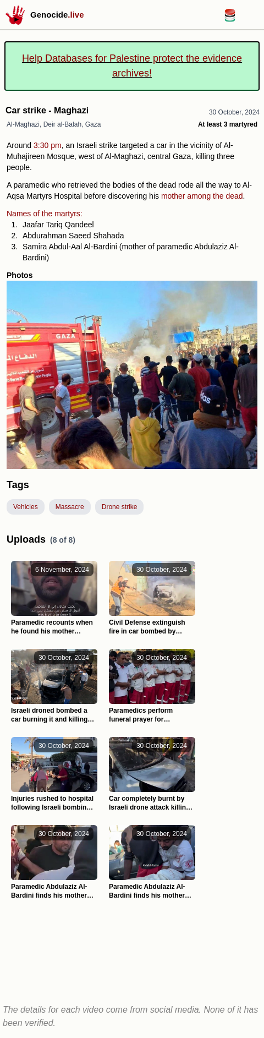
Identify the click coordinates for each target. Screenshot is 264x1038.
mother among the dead (202, 196)
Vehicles (25, 507)
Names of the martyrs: (44, 213)
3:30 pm (48, 145)
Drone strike (120, 507)
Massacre (70, 507)
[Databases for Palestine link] (230, 19)
